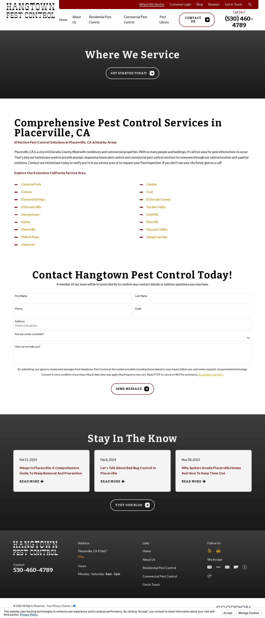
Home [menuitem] (63, 20)
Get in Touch (233, 4)
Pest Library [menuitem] (164, 19)
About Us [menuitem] (77, 19)
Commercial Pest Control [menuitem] (135, 19)
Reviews (214, 4)
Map (81, 557)
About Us (149, 559)
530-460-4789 (33, 569)
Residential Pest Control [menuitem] (100, 19)
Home (147, 551)
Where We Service (151, 4)
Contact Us (197, 19)
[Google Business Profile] (218, 551)
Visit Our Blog (132, 505)
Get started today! (132, 73)
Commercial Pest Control (160, 576)
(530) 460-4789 (239, 22)
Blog (200, 4)
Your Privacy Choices (61, 605)
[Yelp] (209, 551)
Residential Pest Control (159, 568)
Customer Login (180, 4)
